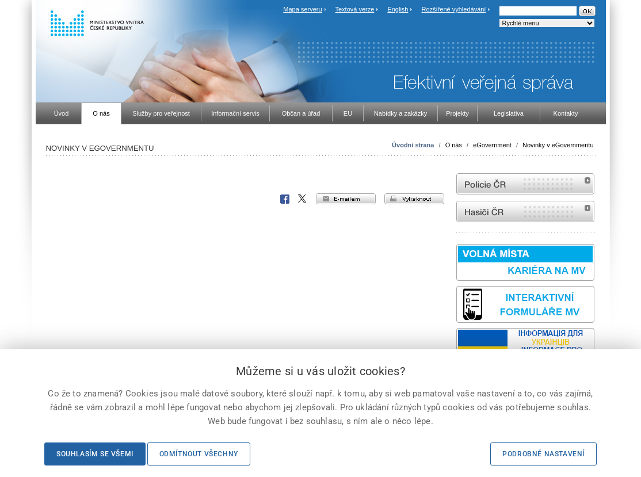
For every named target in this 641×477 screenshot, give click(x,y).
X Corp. (302, 199)
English (397, 9)
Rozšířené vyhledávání (454, 9)
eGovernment (492, 145)
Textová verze (354, 9)
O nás (453, 145)
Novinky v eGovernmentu (558, 145)
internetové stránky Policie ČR (525, 183)
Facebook (284, 199)
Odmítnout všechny (198, 454)
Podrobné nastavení (543, 454)
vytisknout (414, 198)
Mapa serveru (302, 9)
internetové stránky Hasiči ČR (525, 211)
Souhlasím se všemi (94, 454)
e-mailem (346, 198)
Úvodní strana (413, 145)
